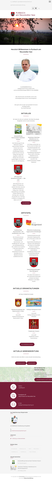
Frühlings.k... (37, 448)
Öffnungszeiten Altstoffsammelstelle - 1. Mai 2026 (18, 178)
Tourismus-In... (14, 451)
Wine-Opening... (32, 451)
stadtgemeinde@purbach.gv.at (25, 1)
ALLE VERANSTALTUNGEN (27, 344)
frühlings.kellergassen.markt (34, 309)
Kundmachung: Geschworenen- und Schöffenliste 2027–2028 (18, 232)
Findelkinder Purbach (33, 331)
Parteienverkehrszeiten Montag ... (19, 5)
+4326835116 (14, 1)
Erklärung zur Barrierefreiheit (18, 438)
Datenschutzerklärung (28, 478)
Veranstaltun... (22, 448)
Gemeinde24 (22, 476)
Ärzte (30, 448)
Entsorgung (14, 448)
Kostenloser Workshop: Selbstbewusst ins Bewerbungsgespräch (34, 139)
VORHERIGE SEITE (21, 363)
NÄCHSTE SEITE (31, 363)
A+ (33, 8)
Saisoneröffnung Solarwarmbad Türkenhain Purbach (18, 138)
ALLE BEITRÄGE (26, 203)
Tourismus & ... (23, 451)
